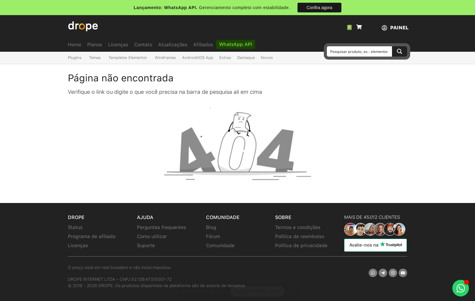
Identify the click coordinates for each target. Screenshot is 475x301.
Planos (94, 44)
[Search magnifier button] (399, 51)
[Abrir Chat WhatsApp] (460, 288)
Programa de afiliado (91, 236)
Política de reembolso (299, 236)
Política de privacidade (301, 245)
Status (75, 227)
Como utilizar (152, 236)
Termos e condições (297, 227)
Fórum (213, 236)
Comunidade (220, 245)
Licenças (118, 44)
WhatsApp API (235, 44)
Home (74, 44)
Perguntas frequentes (161, 227)
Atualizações (172, 44)
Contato (143, 44)
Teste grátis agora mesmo (257, 285)
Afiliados (203, 44)
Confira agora (319, 7)
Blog (211, 227)
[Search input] (359, 51)
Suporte (146, 245)
